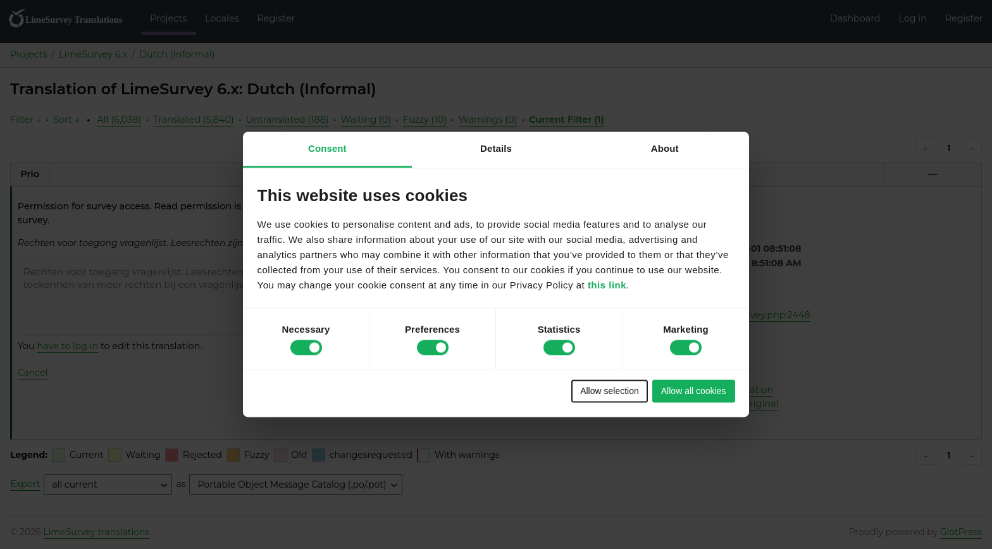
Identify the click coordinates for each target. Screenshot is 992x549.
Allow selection (609, 391)
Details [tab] (496, 148)
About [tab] (665, 148)
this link (607, 285)
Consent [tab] (327, 148)
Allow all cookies (693, 391)
